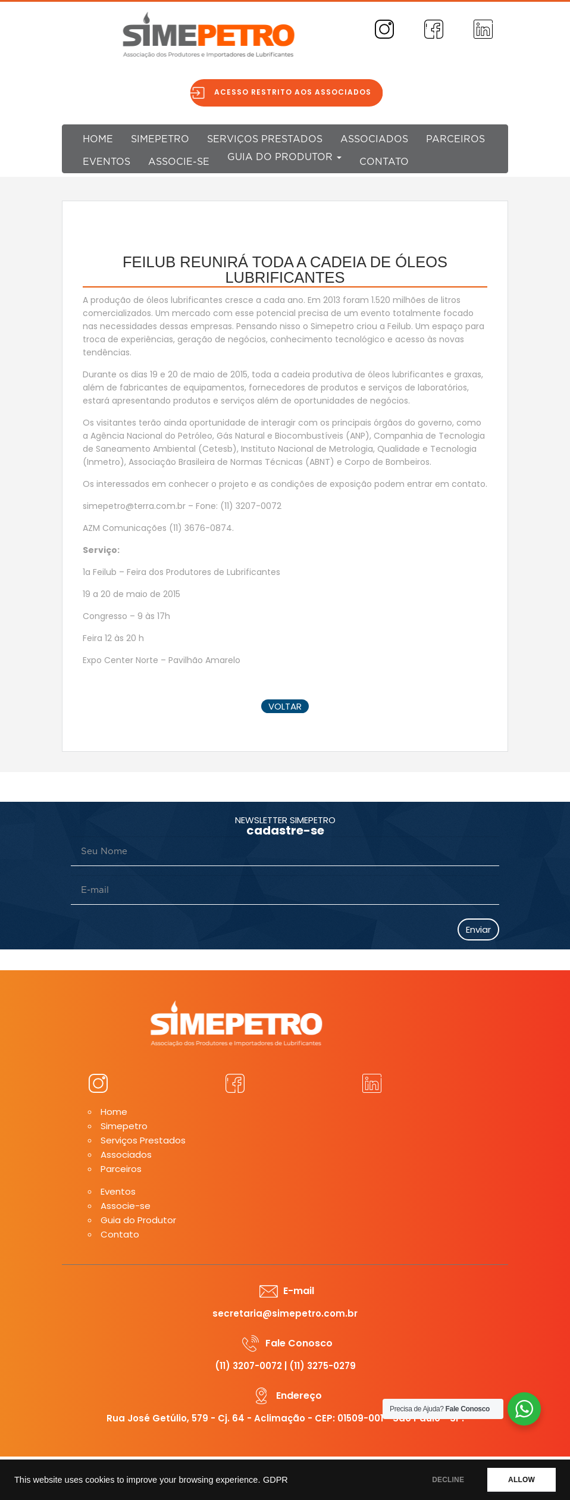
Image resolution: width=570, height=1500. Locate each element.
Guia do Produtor (284, 157)
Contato (384, 162)
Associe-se (178, 162)
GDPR (275, 1480)
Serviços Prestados (264, 139)
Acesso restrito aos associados (298, 92)
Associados (374, 139)
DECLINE (448, 1480)
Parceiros (455, 139)
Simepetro (160, 139)
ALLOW (521, 1480)
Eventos (106, 162)
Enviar (478, 929)
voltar (285, 706)
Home (98, 139)
